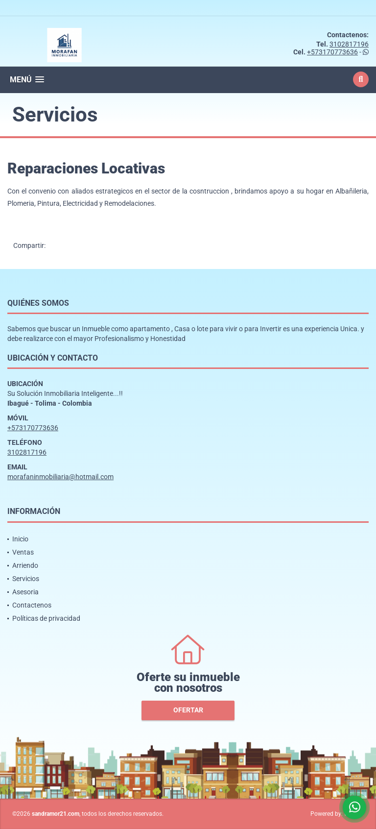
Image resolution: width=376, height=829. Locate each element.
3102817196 (349, 44)
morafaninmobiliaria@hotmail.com (60, 477)
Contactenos (31, 605)
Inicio (20, 539)
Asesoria (25, 592)
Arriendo (25, 565)
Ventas (23, 552)
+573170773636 (332, 52)
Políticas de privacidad (46, 618)
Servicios (25, 579)
